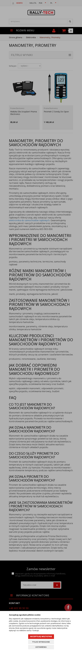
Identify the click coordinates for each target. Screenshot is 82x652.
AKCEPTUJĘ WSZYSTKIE (41, 636)
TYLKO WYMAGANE (41, 642)
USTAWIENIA (41, 647)
